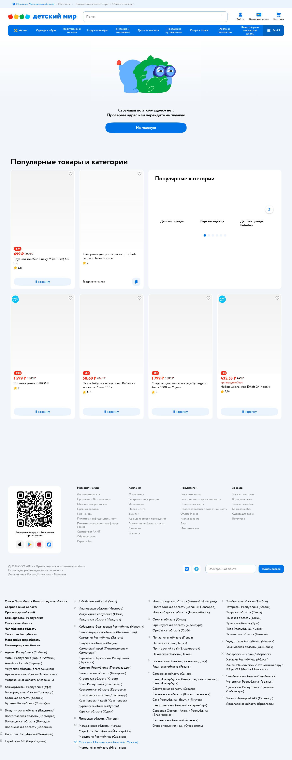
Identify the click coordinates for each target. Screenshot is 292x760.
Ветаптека (238, 518)
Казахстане (44, 574)
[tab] (175, 209)
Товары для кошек (243, 494)
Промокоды (84, 513)
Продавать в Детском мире (94, 499)
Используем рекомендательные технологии (35, 570)
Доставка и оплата (88, 494)
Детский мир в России (22, 574)
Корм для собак (241, 509)
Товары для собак (243, 504)
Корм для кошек (242, 499)
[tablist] (215, 209)
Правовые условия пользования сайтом (60, 566)
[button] (273, 30)
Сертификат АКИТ (88, 531)
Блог (183, 523)
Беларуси (60, 574)
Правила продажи (88, 509)
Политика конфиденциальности (97, 518)
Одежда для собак (243, 513)
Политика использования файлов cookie (98, 525)
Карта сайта (84, 541)
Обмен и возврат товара (92, 504)
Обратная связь (86, 536)
